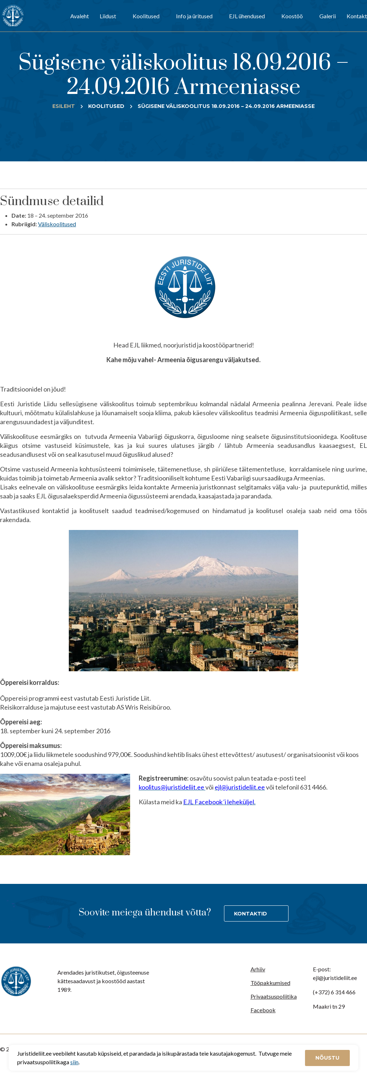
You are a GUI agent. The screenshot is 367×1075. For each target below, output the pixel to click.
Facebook (263, 1010)
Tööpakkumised (270, 982)
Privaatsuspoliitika (274, 996)
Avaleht (79, 16)
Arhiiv (258, 969)
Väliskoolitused (57, 224)
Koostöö (292, 16)
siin (74, 1062)
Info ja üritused (194, 16)
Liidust (108, 16)
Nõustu (327, 1058)
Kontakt (357, 16)
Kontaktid (250, 913)
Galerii (327, 16)
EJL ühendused (247, 16)
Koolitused (146, 16)
